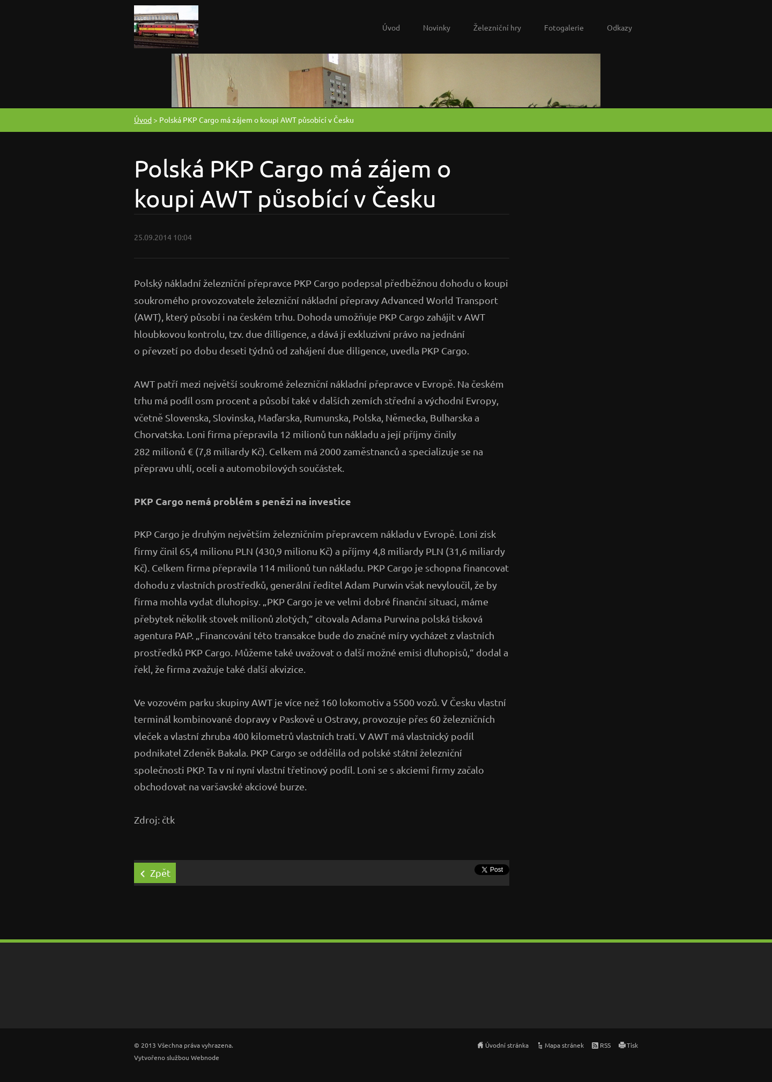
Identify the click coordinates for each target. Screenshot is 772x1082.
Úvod (391, 27)
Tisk (632, 1045)
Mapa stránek (564, 1045)
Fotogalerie (564, 27)
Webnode (205, 1057)
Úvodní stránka (507, 1045)
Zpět (160, 872)
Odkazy (619, 27)
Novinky (436, 27)
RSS (605, 1045)
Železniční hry (497, 27)
